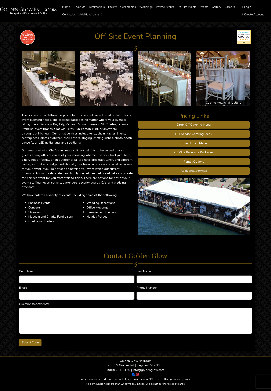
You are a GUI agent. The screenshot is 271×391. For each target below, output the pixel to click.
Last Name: (144, 271)
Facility (112, 7)
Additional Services (194, 171)
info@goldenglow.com (148, 370)
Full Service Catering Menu (193, 134)
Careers (230, 7)
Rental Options (194, 161)
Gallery (216, 7)
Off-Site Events (186, 7)
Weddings (146, 7)
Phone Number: (147, 287)
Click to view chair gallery (223, 102)
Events (204, 7)
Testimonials (97, 7)
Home (66, 7)
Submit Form (30, 342)
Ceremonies (128, 7)
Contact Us (69, 14)
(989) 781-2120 (118, 370)
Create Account (253, 14)
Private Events (165, 7)
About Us (79, 7)
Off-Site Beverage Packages (193, 152)
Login (246, 7)
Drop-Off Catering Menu (194, 124)
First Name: (26, 271)
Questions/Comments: (34, 304)
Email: (23, 287)
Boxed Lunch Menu (194, 143)
